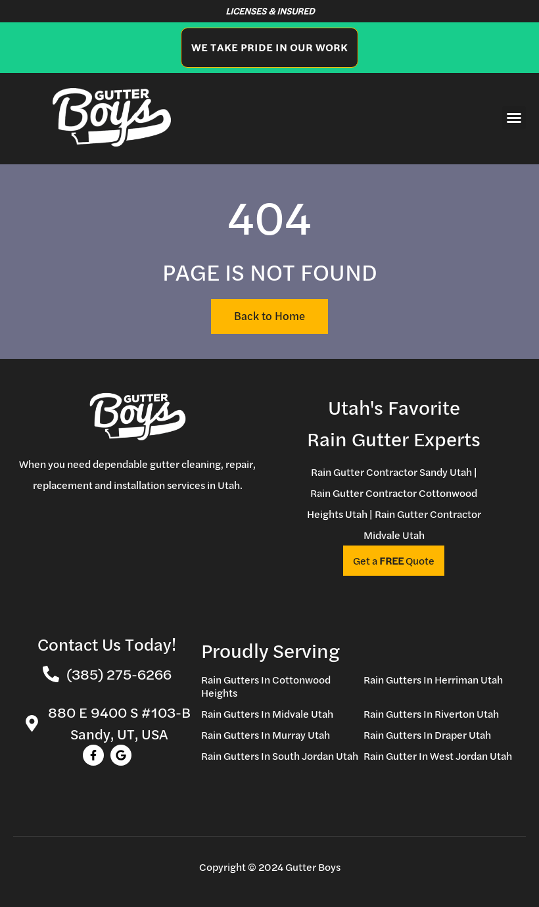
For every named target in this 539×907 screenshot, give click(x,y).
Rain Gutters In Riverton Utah (431, 713)
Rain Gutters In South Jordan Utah (279, 755)
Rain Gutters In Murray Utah (265, 734)
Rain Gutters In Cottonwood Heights (266, 686)
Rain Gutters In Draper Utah (427, 734)
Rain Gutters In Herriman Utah (433, 679)
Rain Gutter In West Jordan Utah (437, 755)
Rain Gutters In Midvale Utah (267, 713)
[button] (514, 117)
